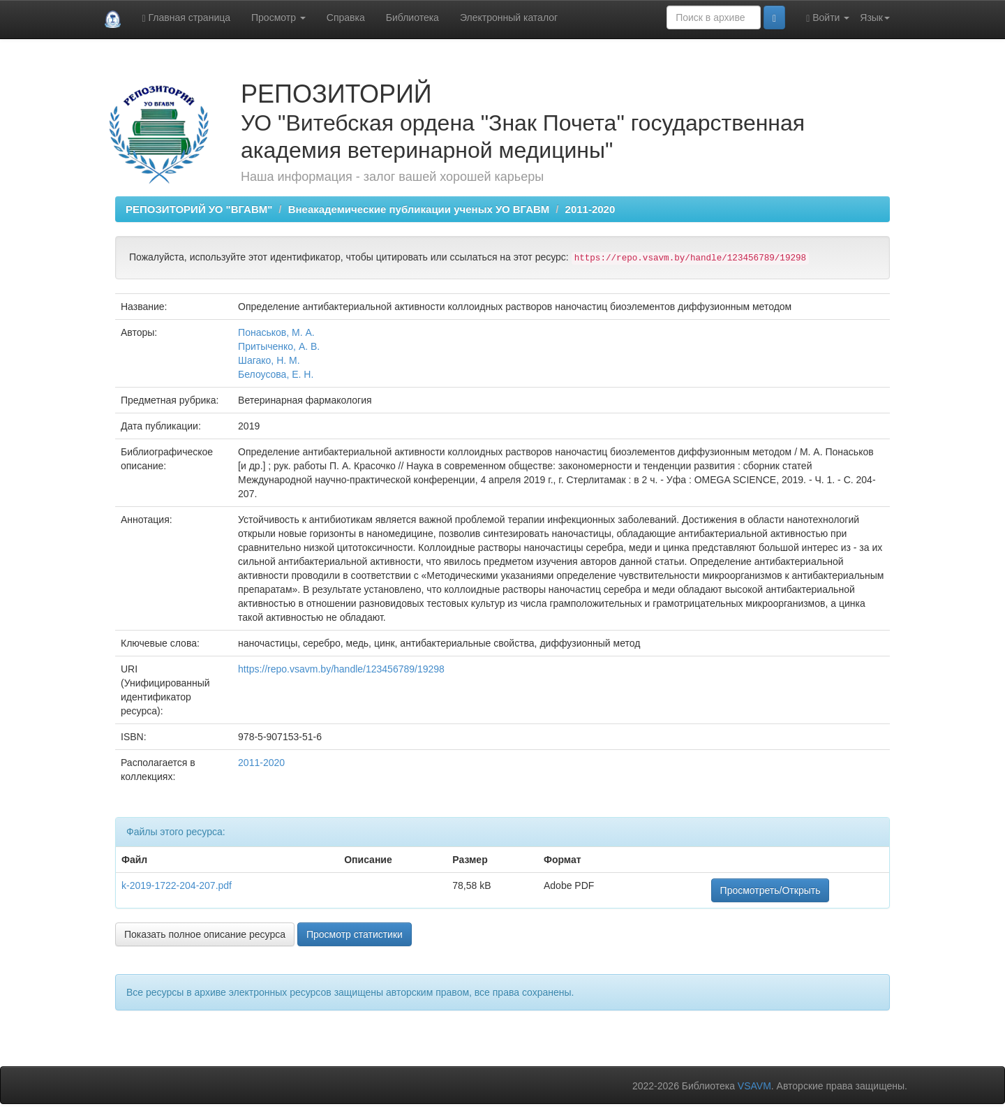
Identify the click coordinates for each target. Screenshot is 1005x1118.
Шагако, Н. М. (269, 360)
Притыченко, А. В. (279, 346)
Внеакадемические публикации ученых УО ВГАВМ (419, 209)
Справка (346, 17)
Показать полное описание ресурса (204, 934)
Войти (827, 18)
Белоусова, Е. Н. (275, 374)
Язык (875, 17)
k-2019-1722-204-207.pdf (176, 885)
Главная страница (186, 18)
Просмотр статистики (354, 934)
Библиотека (412, 17)
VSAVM (754, 1085)
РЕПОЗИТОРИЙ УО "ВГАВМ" (199, 209)
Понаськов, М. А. (276, 332)
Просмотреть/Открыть (770, 890)
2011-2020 (590, 209)
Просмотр (278, 17)
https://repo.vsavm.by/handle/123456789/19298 (341, 669)
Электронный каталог (509, 17)
